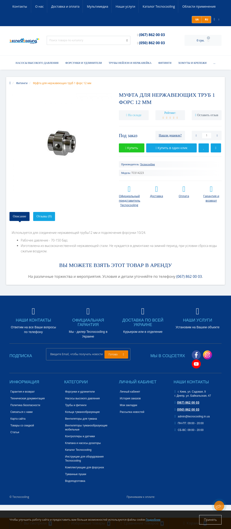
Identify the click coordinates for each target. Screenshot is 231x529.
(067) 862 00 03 (152, 47)
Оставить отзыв (207, 128)
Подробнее (153, 520)
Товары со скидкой (22, 438)
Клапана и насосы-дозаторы (83, 456)
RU (206, 32)
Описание (19, 229)
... (214, 76)
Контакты (20, 19)
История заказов (130, 411)
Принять (210, 520)
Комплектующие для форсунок (84, 480)
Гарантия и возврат (22, 404)
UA (197, 32)
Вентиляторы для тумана (81, 431)
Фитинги (164, 76)
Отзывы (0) (44, 229)
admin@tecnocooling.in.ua (192, 429)
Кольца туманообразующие (82, 425)
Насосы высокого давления (37, 76)
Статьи (14, 445)
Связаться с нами (21, 425)
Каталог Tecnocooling (139, 6)
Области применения (179, 6)
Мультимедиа (76, 6)
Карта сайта (17, 431)
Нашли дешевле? (170, 148)
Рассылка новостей (132, 425)
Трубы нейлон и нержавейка (130, 76)
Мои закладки (128, 418)
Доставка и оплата (43, 6)
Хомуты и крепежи (192, 76)
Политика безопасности (25, 418)
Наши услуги (105, 6)
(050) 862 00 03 (152, 55)
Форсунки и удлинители (83, 76)
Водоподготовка (75, 494)
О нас (16, 6)
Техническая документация (27, 411)
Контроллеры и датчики (80, 449)
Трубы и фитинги (76, 418)
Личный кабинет (130, 404)
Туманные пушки (75, 487)
